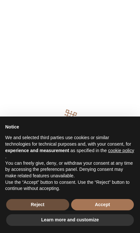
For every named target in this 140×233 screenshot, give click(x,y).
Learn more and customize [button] (70, 219)
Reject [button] (38, 204)
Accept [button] (102, 204)
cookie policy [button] (121, 150)
